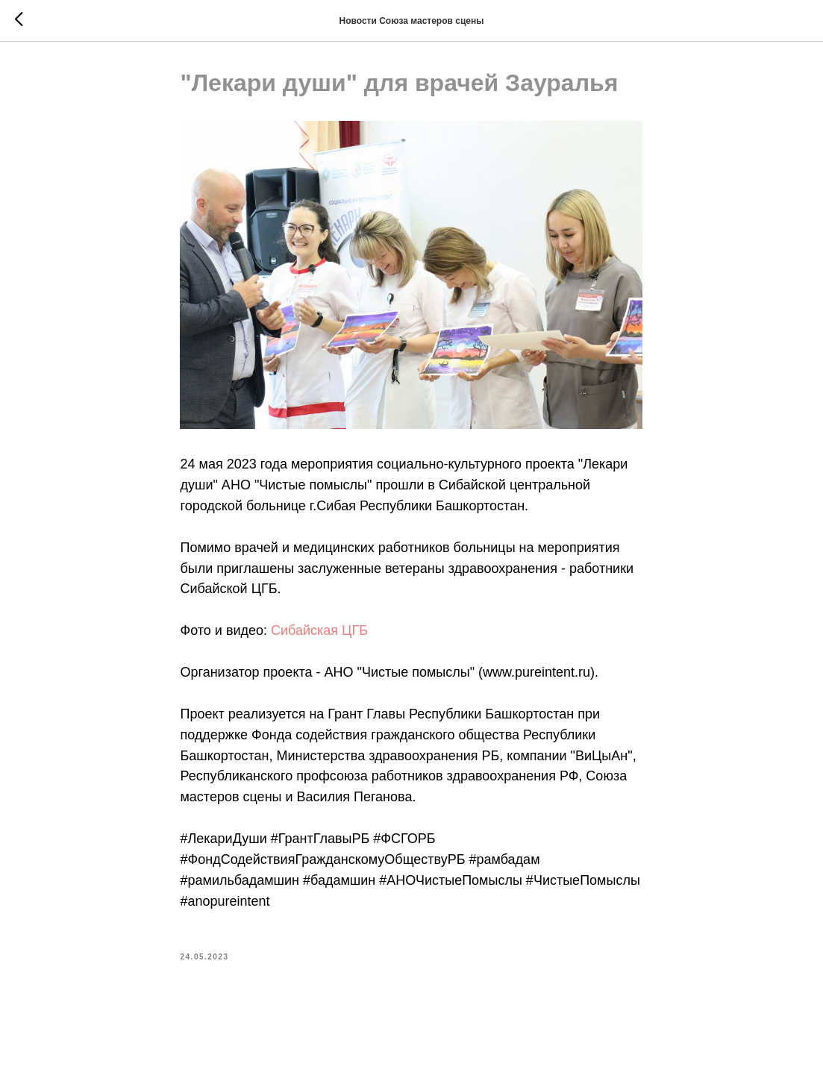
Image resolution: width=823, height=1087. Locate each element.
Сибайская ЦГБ (319, 632)
